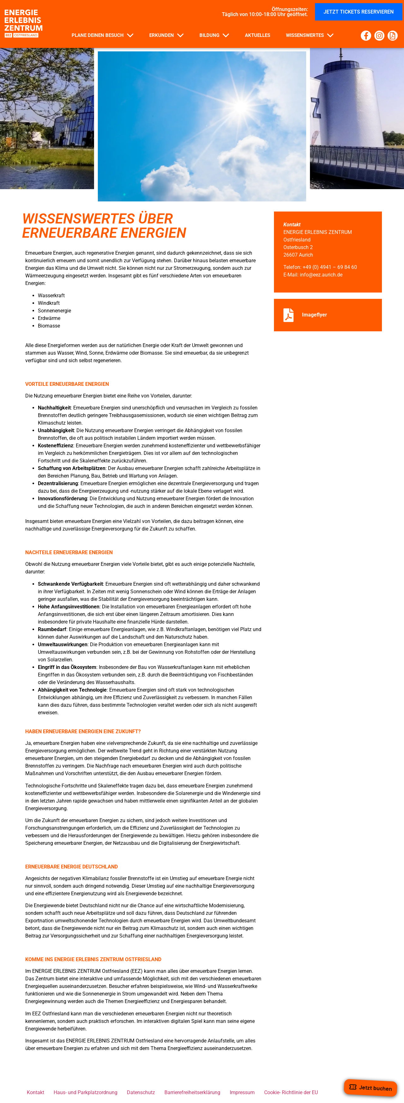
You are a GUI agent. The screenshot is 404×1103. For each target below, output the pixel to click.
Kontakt (35, 1092)
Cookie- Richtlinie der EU (291, 1092)
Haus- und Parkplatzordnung (85, 1092)
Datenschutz (141, 1092)
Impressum (242, 1092)
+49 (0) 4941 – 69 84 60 (330, 267)
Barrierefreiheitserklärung (192, 1092)
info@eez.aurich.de (321, 275)
